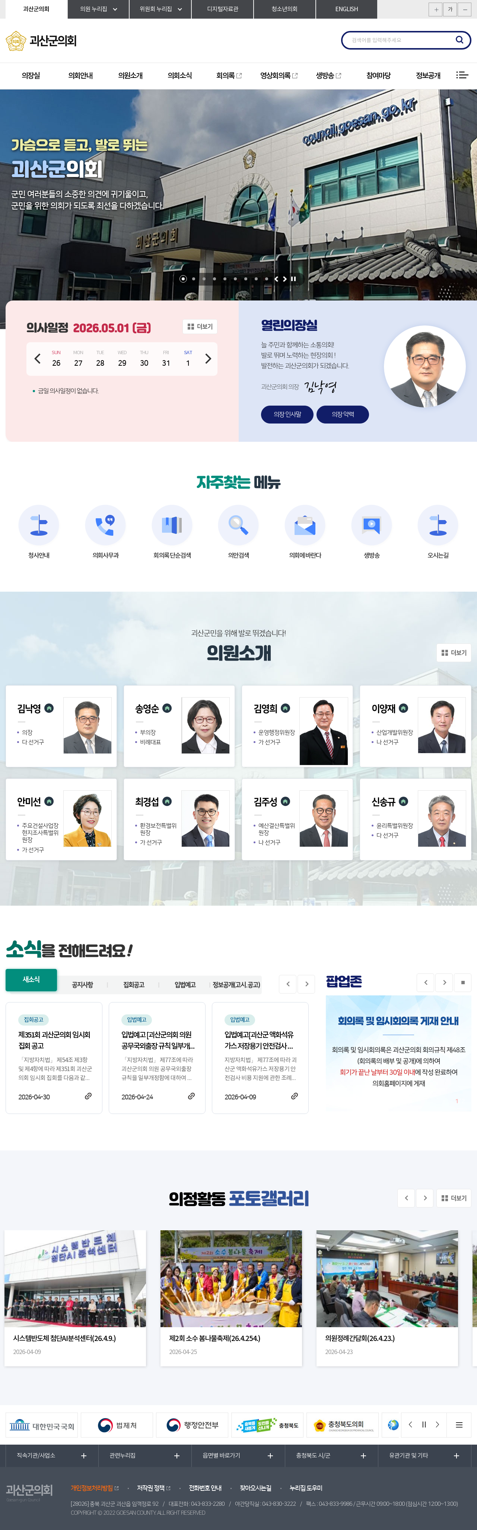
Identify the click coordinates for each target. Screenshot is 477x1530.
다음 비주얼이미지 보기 (284, 279)
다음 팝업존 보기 (444, 982)
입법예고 (185, 985)
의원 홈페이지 (49, 708)
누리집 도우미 (306, 1488)
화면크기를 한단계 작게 (464, 9)
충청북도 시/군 (313, 1455)
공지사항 (82, 985)
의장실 (30, 76)
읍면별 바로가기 (221, 1455)
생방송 (325, 76)
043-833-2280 (208, 1504)
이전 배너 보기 (410, 1425)
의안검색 (238, 556)
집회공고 (133, 985)
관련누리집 (122, 1455)
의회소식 (179, 76)
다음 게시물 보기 (306, 984)
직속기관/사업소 (36, 1455)
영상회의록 (275, 76)
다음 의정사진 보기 (424, 1198)
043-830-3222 (279, 1504)
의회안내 (80, 76)
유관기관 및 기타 (408, 1455)
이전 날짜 (37, 358)
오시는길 (437, 556)
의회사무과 (105, 556)
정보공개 (428, 76)
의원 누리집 (93, 9)
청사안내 (38, 556)
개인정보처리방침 (91, 1488)
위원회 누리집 (156, 9)
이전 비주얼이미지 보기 (276, 279)
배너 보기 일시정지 (423, 1425)
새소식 (31, 979)
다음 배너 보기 (436, 1425)
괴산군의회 (36, 9)
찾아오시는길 (255, 1488)
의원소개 (130, 76)
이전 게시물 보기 (287, 984)
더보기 (205, 326)
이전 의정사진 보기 (406, 1198)
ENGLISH (346, 9)
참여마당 (378, 76)
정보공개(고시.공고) (236, 985)
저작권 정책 (150, 1488)
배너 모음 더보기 (458, 1425)
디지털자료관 (222, 9)
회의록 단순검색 (172, 556)
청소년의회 (284, 9)
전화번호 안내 (205, 1488)
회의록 (225, 76)
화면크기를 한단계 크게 (435, 9)
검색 (460, 40)
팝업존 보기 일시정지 (462, 982)
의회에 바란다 (305, 556)
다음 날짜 (208, 358)
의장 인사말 (287, 414)
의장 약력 (343, 414)
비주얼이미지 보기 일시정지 (293, 279)
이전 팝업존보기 (425, 982)
